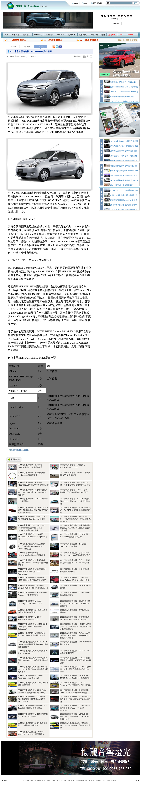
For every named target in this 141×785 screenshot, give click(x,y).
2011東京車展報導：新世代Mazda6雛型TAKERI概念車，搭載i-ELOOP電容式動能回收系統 (33, 510)
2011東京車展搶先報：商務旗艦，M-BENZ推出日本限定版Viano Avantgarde (33, 571)
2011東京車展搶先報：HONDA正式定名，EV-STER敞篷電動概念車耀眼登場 (75, 510)
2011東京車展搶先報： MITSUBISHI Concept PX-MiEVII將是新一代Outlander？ (32, 626)
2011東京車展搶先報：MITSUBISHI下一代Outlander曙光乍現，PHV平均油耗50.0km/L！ (75, 716)
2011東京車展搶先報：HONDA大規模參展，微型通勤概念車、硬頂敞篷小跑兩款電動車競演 (75, 626)
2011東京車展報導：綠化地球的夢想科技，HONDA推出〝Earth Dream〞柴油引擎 (32, 492)
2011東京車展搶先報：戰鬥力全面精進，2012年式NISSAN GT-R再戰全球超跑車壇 (33, 669)
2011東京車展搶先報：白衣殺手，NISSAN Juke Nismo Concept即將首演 (32, 536)
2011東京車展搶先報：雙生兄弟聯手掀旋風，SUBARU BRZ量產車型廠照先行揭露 (75, 527)
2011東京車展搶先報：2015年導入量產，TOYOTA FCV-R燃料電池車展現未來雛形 (75, 603)
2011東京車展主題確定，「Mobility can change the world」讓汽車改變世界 (75, 725)
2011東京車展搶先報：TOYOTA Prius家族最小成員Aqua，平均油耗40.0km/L (75, 707)
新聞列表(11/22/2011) (18, 450)
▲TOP (4, 780)
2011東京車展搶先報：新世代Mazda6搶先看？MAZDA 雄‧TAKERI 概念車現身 (75, 699)
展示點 (13, 47)
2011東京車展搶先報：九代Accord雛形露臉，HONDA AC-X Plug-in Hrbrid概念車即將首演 (75, 635)
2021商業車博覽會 (53, 40)
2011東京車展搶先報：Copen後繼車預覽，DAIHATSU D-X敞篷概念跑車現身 (33, 660)
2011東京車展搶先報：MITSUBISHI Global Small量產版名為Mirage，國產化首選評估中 (33, 644)
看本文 (41, 47)
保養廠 (27, 47)
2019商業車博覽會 (17, 40)
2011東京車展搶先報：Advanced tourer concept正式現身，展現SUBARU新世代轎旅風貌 (31, 527)
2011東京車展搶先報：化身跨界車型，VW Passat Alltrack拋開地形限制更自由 (33, 562)
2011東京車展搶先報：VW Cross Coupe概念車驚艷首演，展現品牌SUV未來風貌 (75, 519)
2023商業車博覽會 (89, 40)
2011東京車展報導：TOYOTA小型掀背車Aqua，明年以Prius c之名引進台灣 (75, 501)
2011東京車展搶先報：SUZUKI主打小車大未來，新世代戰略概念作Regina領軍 (75, 669)
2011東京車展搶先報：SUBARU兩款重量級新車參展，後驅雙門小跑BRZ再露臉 (75, 660)
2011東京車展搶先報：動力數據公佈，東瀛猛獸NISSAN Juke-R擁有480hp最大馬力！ (31, 699)
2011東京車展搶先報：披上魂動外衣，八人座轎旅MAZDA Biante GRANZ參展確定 (31, 546)
